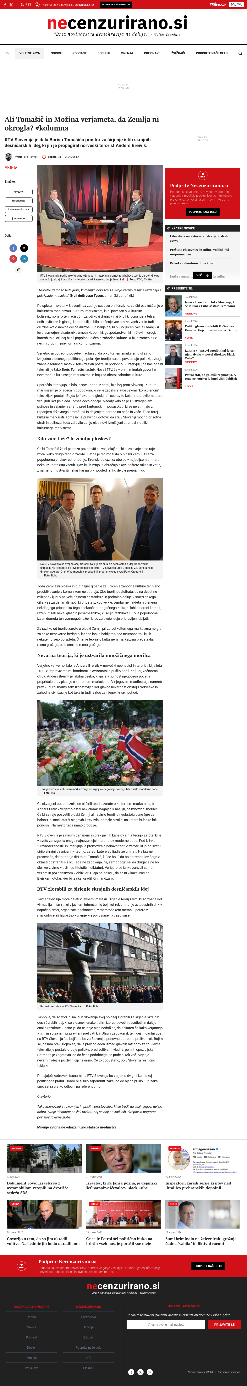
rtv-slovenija (18, 200)
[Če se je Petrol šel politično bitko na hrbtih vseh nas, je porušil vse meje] (123, 1223)
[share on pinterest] (13, 259)
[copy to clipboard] (19, 270)
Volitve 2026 (29, 53)
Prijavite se (224, 1325)
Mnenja (127, 53)
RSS (26, 4)
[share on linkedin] (24, 259)
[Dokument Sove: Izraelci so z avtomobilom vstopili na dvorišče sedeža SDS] (44, 1169)
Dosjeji (103, 53)
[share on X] (24, 248)
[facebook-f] (131, 1372)
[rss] (150, 1372)
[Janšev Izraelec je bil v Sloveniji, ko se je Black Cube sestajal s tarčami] (202, 306)
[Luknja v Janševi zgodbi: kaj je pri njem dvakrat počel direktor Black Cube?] (202, 354)
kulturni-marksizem (18, 209)
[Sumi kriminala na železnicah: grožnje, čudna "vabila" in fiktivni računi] (202, 1223)
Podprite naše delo (212, 53)
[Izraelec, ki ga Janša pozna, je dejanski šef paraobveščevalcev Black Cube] (123, 1167)
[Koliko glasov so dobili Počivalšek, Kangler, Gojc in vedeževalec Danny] (202, 330)
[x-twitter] (140, 1372)
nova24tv (19, 192)
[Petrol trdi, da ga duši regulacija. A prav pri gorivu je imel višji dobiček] (202, 378)
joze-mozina (18, 218)
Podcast (80, 53)
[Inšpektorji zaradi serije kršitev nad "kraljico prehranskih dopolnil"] (202, 1167)
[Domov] (6, 53)
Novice (56, 53)
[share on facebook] (13, 248)
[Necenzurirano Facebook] (5, 4)
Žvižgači (178, 53)
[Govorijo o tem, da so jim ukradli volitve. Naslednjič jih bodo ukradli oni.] (44, 1223)
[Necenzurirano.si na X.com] (11, 4)
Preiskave (152, 53)
